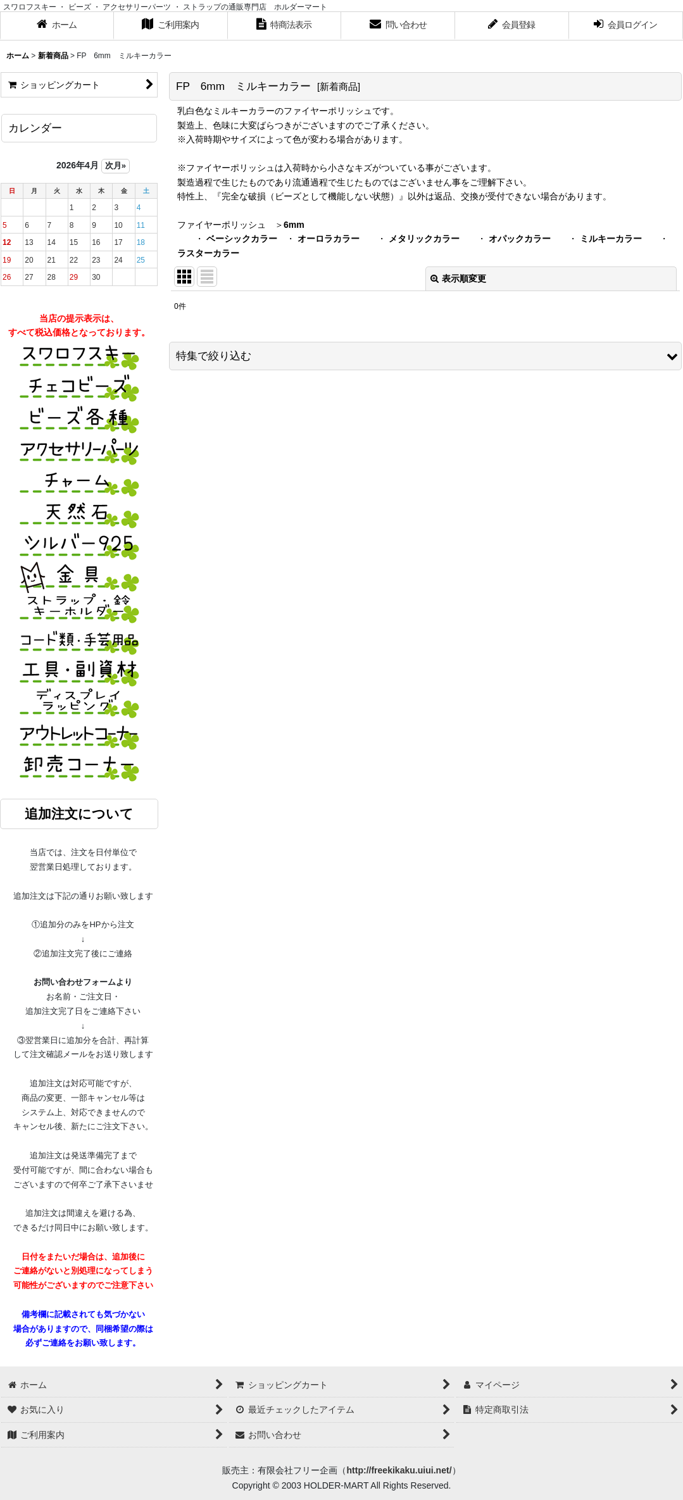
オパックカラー (520, 239)
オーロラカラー (329, 239)
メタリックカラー (424, 239)
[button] (425, 356)
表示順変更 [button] (458, 278)
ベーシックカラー (241, 239)
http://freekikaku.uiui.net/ (398, 1470)
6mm (294, 225)
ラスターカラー (208, 253)
